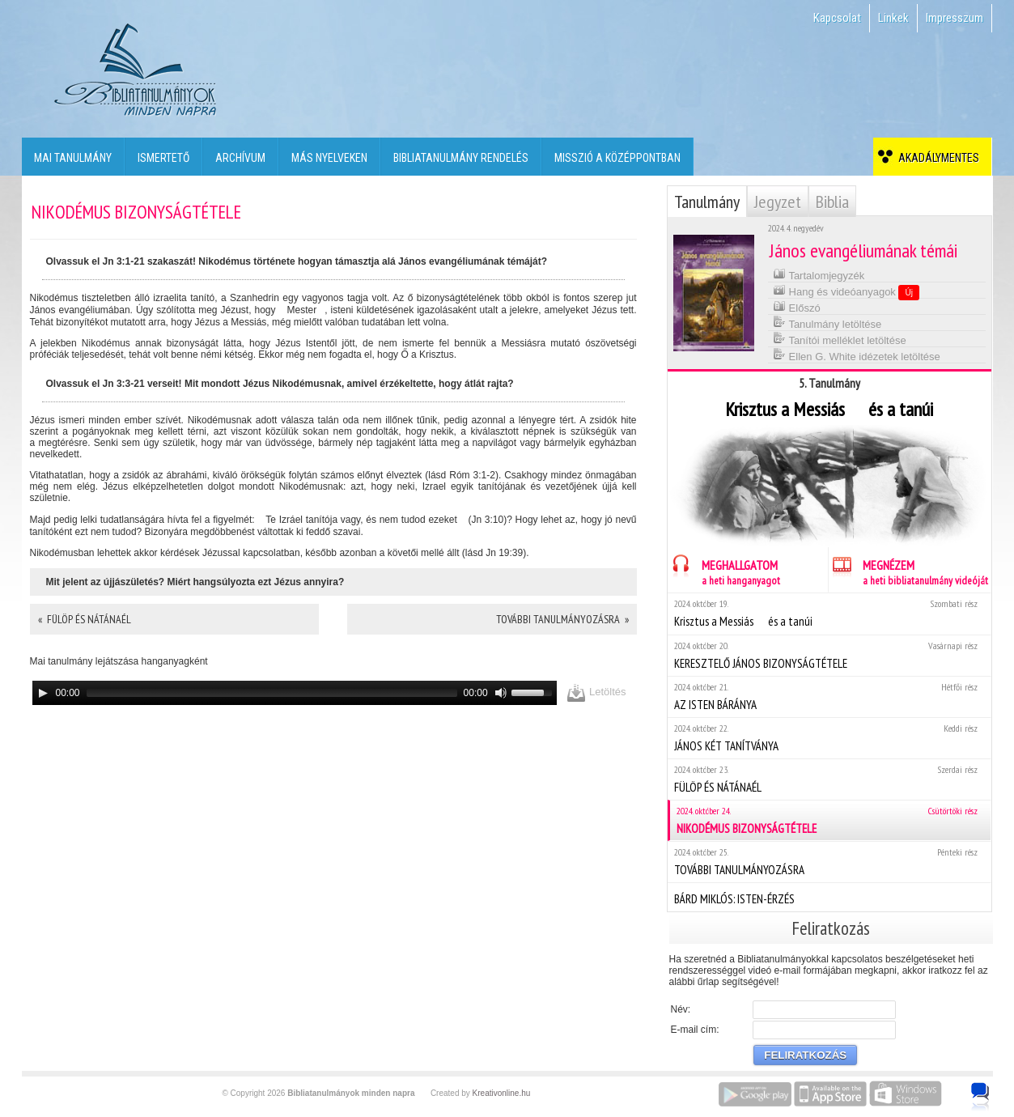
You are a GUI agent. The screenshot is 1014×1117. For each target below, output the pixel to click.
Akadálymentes (936, 157)
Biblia (832, 201)
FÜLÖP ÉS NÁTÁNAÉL (829, 779)
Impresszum (954, 18)
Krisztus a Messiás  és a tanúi (829, 613)
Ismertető (163, 157)
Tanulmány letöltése (827, 322)
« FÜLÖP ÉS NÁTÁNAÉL (84, 619)
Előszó (797, 306)
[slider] (272, 693)
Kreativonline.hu (502, 1093)
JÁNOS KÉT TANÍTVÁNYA (829, 738)
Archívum (240, 157)
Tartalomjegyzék (818, 274)
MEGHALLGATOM (724, 570)
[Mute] (500, 692)
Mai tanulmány (73, 157)
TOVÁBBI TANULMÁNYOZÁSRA (829, 861)
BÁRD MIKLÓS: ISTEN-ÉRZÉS (829, 897)
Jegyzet (777, 201)
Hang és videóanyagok (846, 291)
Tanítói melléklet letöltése (839, 338)
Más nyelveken (329, 157)
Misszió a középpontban (617, 157)
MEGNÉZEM (908, 570)
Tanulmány (707, 201)
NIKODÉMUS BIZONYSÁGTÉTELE (830, 820)
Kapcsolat (837, 18)
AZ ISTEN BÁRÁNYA (829, 696)
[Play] (42, 692)
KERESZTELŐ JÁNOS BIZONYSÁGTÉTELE (829, 655)
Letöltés (596, 692)
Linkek (893, 18)
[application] (295, 693)
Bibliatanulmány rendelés (460, 157)
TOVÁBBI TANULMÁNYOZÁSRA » (562, 619)
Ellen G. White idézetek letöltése (856, 355)
